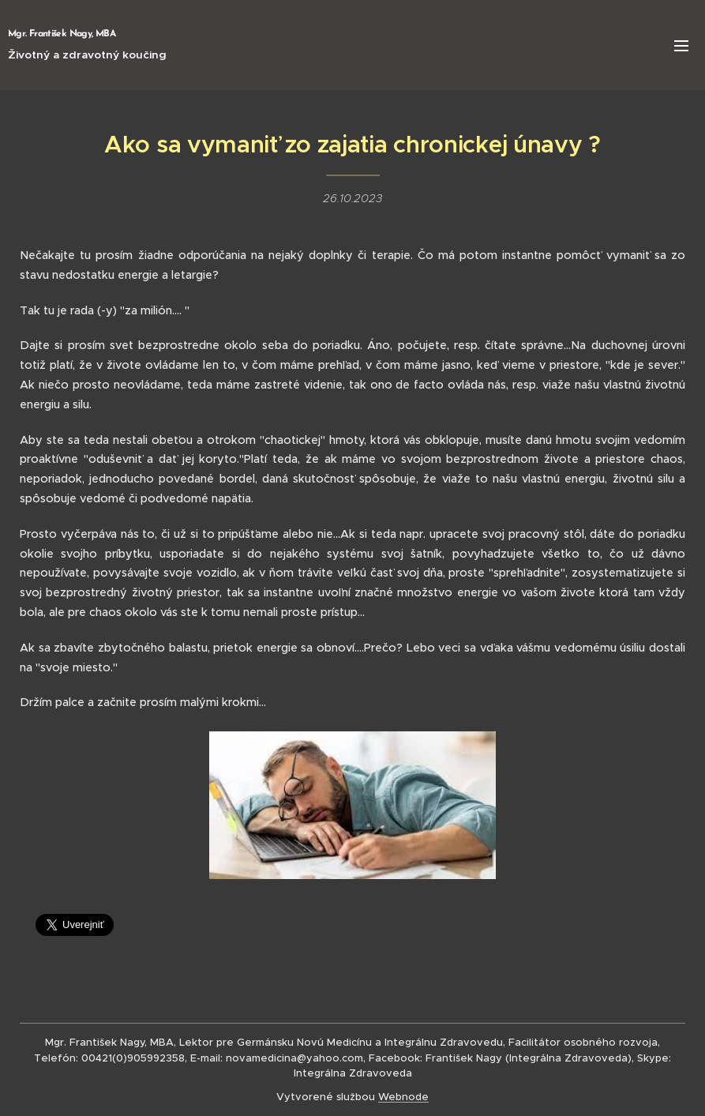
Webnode (403, 1096)
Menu (681, 46)
